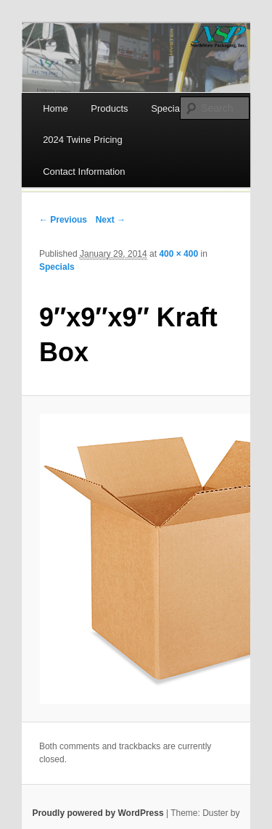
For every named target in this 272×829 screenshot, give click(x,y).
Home (55, 108)
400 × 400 (178, 254)
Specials (57, 267)
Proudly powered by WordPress (97, 813)
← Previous (63, 220)
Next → (110, 220)
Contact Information (84, 171)
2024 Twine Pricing (83, 139)
